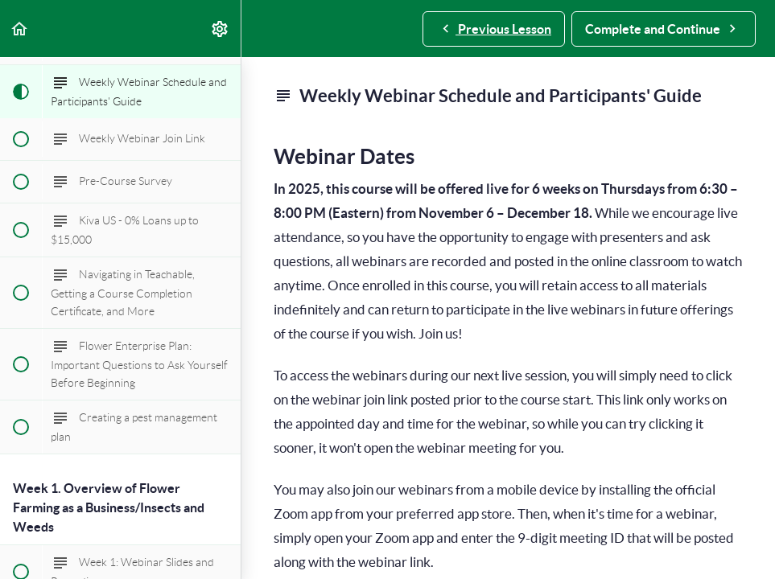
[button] (20, 28)
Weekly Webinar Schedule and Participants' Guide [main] (488, 95)
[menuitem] (220, 28)
